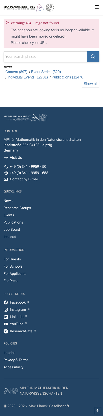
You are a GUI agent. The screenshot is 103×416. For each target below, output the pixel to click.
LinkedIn (17, 317)
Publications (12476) (68, 77)
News (8, 201)
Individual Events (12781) (27, 77)
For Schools (13, 266)
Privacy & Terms (16, 360)
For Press (11, 281)
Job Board (12, 229)
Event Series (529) (46, 72)
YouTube (17, 324)
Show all (90, 84)
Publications (13, 222)
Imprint (9, 353)
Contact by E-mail (24, 179)
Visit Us (16, 157)
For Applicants (15, 273)
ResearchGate (21, 331)
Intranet (10, 237)
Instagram (18, 309)
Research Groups (17, 208)
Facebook (18, 302)
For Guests (12, 259)
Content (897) (16, 72)
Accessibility (13, 367)
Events (9, 215)
